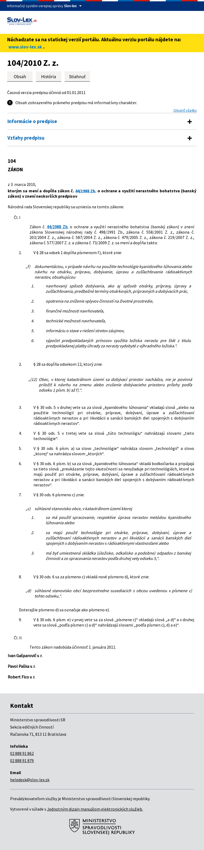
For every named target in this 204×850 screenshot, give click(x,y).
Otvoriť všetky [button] (185, 110)
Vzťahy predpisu (25, 138)
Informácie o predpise (32, 121)
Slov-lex (70, 5)
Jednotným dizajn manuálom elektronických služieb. (95, 809)
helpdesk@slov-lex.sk (29, 779)
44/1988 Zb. (85, 190)
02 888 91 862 (22, 753)
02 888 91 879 (22, 760)
